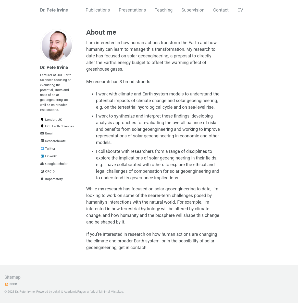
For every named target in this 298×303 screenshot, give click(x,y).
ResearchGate (53, 141)
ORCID (47, 171)
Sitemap (12, 277)
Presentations (132, 10)
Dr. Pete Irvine (54, 10)
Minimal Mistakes (111, 291)
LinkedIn (49, 156)
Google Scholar (54, 164)
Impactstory (51, 179)
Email (46, 133)
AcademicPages (75, 291)
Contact (221, 10)
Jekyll (57, 291)
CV (240, 10)
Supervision (192, 10)
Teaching (164, 10)
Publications (98, 10)
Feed (10, 284)
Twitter (47, 148)
